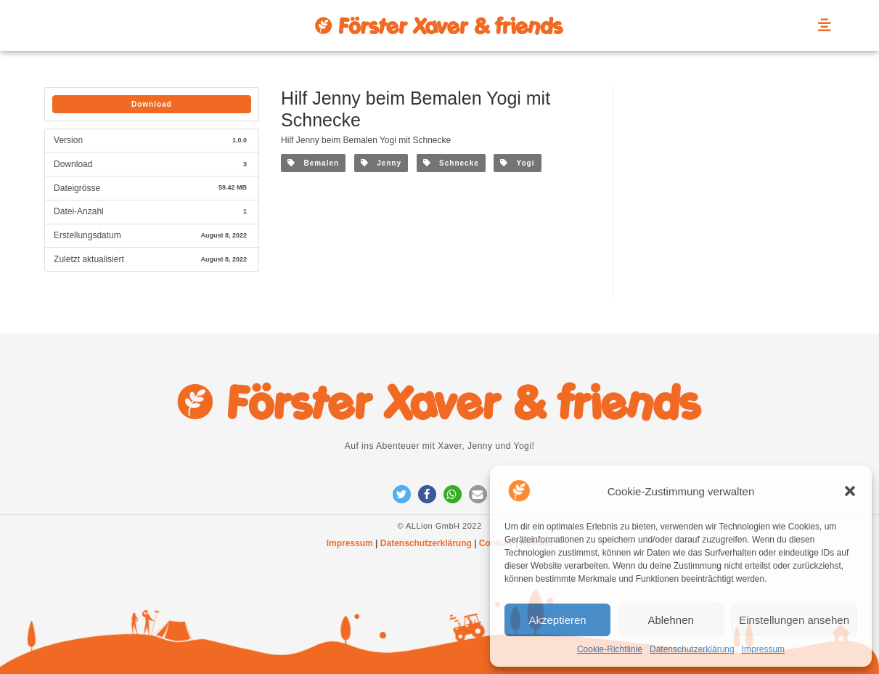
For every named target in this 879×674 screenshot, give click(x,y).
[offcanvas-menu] (824, 25)
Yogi (517, 163)
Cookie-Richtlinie (609, 649)
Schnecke (451, 163)
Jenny (381, 163)
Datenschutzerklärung (692, 649)
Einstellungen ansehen (794, 620)
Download (151, 104)
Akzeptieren (557, 620)
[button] (850, 491)
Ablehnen (670, 620)
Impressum (763, 649)
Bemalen (313, 163)
